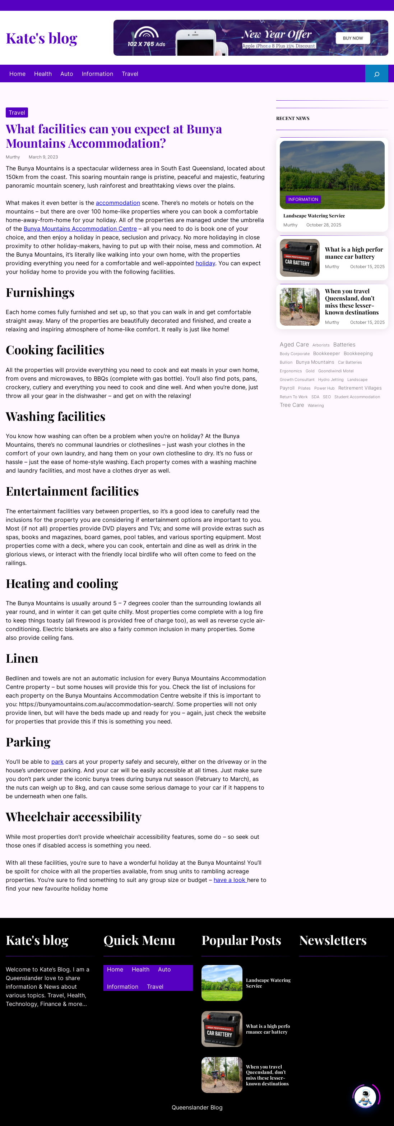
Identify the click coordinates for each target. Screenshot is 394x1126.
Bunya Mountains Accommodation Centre (80, 228)
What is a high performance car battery (354, 253)
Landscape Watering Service (314, 216)
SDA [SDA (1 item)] (315, 397)
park (57, 761)
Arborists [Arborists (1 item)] (321, 345)
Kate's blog (41, 37)
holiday (205, 263)
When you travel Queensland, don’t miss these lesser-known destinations (352, 302)
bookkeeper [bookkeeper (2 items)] (326, 353)
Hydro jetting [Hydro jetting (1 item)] (331, 379)
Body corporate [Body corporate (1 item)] (295, 353)
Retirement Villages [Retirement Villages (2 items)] (360, 388)
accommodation (118, 202)
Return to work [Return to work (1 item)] (294, 397)
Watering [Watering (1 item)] (316, 405)
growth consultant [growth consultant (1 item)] (297, 379)
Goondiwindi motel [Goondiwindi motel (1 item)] (336, 371)
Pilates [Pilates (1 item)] (304, 388)
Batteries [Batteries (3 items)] (344, 344)
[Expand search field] (376, 73)
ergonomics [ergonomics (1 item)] (291, 371)
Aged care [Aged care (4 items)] (294, 344)
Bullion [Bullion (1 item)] (286, 362)
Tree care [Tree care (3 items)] (292, 405)
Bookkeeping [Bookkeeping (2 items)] (358, 353)
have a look (230, 879)
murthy (13, 157)
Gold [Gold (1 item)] (310, 371)
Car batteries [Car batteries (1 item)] (350, 362)
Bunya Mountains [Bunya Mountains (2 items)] (315, 362)
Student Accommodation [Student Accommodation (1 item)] (357, 397)
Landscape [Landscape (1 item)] (357, 379)
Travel (17, 112)
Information (303, 199)
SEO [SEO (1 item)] (327, 397)
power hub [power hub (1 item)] (324, 388)
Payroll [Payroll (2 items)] (287, 388)
